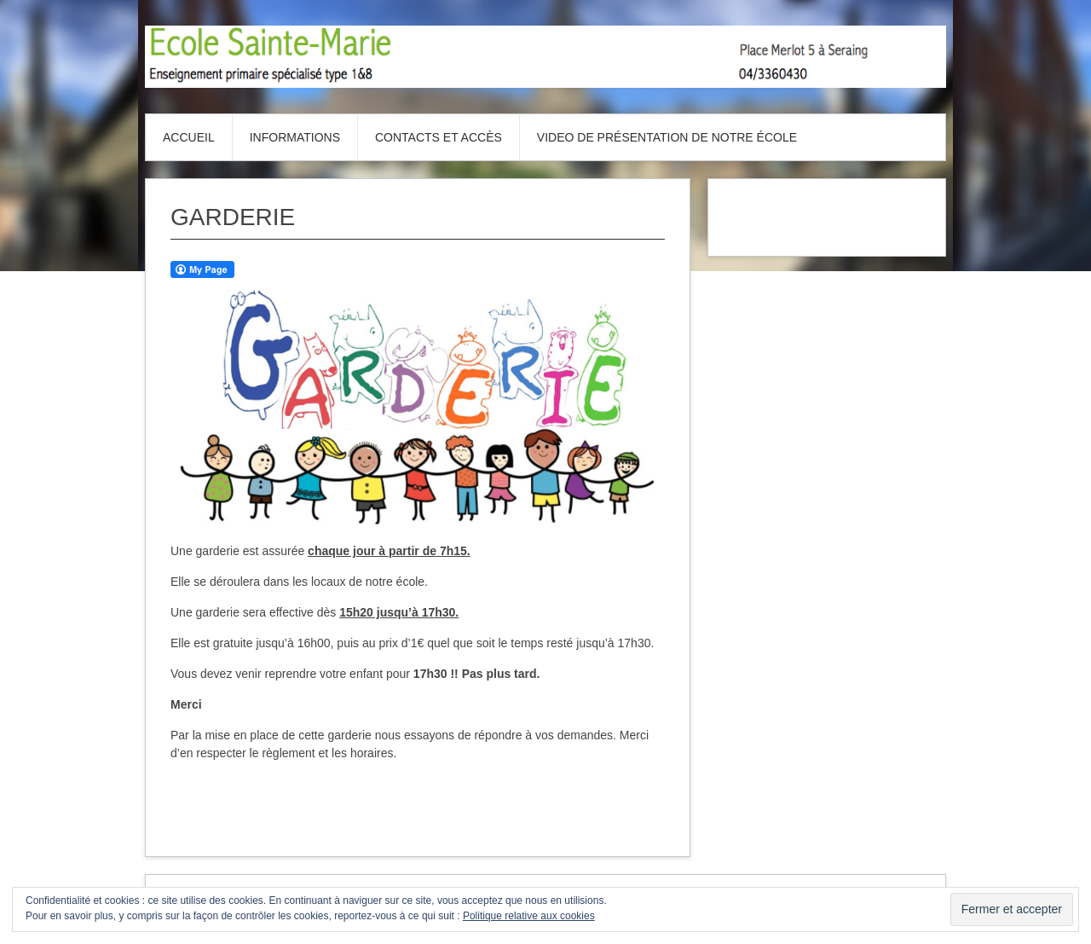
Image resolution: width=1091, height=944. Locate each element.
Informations (295, 137)
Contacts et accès (438, 137)
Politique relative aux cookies (529, 916)
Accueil (189, 137)
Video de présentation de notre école (667, 137)
